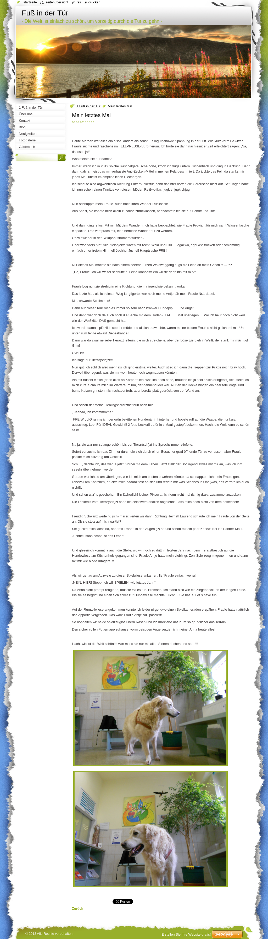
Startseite (30, 2)
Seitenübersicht (57, 2)
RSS (78, 2)
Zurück (77, 908)
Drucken (94, 2)
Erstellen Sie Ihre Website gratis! (186, 934)
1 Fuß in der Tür (88, 106)
